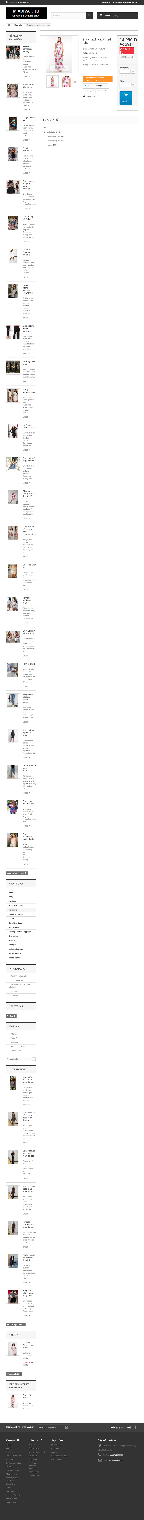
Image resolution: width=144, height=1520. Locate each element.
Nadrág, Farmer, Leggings (20, 932)
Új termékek (17, 1069)
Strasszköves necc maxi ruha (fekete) (29, 1153)
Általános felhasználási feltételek (34, 1465)
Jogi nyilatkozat (17, 980)
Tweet (88, 85)
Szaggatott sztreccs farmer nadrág (28, 698)
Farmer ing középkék (28, 217)
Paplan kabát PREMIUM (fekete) (29, 1257)
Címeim (54, 1452)
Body (11, 897)
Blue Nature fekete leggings (28, 328)
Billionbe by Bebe (18, 1046)
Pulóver (12, 940)
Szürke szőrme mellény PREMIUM (28, 289)
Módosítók (55, 1448)
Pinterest (102, 91)
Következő (75, 82)
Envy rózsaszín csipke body (28, 836)
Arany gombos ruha (29, 390)
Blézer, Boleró (15, 953)
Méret (122, 81)
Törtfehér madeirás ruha (27, 600)
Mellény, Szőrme (16, 949)
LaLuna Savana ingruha (26, 252)
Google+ (89, 91)
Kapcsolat (106, 2)
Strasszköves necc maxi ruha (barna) (29, 1189)
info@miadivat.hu (116, 1460)
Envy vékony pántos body (29, 632)
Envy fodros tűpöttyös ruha (28, 732)
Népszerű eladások (15, 37)
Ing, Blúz (12, 901)
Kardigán (12, 945)
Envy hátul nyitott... (27, 1396)
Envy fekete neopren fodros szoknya (28, 185)
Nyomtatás (91, 96)
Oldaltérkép (34, 1475)
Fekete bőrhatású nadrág (27, 49)
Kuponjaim (56, 1459)
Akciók (13, 1335)
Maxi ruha (13, 910)
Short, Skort (14, 936)
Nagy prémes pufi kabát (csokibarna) (29, 1079)
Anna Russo (16, 1038)
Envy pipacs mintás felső (28, 802)
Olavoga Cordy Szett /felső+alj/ (28, 493)
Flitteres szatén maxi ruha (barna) (28, 1224)
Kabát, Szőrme (15, 958)
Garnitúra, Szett (15, 923)
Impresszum (16, 991)
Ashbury (14, 1042)
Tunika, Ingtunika (16, 914)
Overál (11, 919)
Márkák (14, 1026)
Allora (13, 1034)
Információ (17, 968)
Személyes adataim (59, 1456)
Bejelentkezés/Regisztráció (125, 2)
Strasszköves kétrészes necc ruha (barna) (29, 1116)
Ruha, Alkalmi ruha (17, 905)
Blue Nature (16, 1051)
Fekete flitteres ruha (28, 149)
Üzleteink (15, 995)
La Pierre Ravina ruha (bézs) (28, 1345)
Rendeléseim (57, 1445)
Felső (11, 892)
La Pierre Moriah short (28, 426)
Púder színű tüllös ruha (28, 85)
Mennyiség (124, 67)
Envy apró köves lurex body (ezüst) (28, 1293)
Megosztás (101, 85)
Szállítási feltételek (18, 976)
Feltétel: (86, 53)
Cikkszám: (87, 49)
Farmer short (29, 664)
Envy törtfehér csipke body (29, 459)
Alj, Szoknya (14, 927)
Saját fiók (57, 1440)
